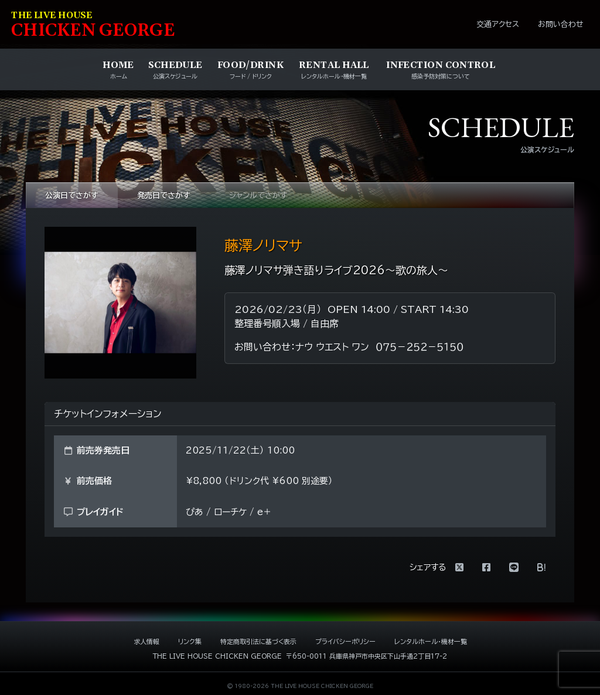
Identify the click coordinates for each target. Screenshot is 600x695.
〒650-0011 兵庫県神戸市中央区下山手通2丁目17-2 (366, 656)
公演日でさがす (71, 195)
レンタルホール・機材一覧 (430, 641)
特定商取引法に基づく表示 (258, 641)
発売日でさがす (163, 195)
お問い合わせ (561, 24)
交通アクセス (497, 24)
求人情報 (146, 641)
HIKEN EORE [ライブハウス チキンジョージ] (93, 25)
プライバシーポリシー (345, 641)
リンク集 (190, 641)
